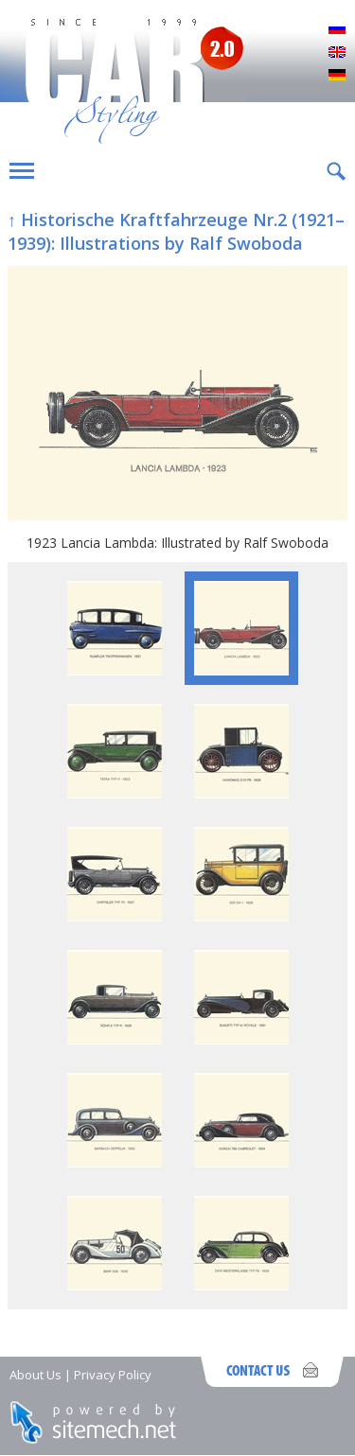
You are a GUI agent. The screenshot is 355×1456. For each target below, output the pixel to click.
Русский (337, 30)
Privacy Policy (112, 1374)
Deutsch (337, 75)
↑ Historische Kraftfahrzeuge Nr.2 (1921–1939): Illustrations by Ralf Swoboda (176, 231)
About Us (35, 1374)
